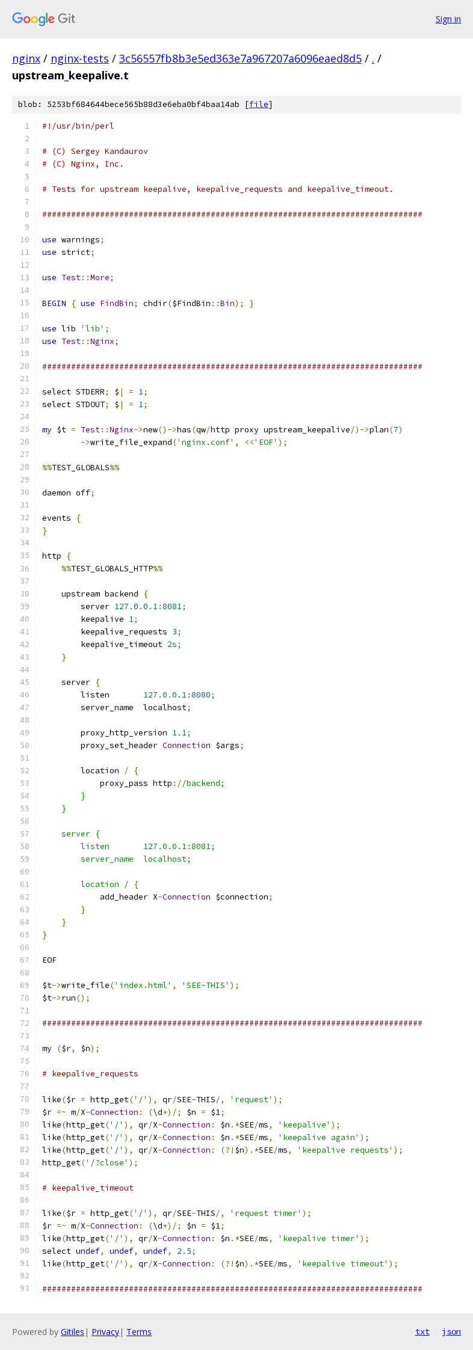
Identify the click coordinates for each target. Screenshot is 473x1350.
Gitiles (72, 1331)
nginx (26, 58)
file (258, 104)
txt (422, 1331)
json (451, 1331)
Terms (139, 1331)
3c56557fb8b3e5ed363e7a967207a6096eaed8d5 (240, 58)
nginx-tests (80, 58)
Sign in (448, 19)
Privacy (105, 1331)
